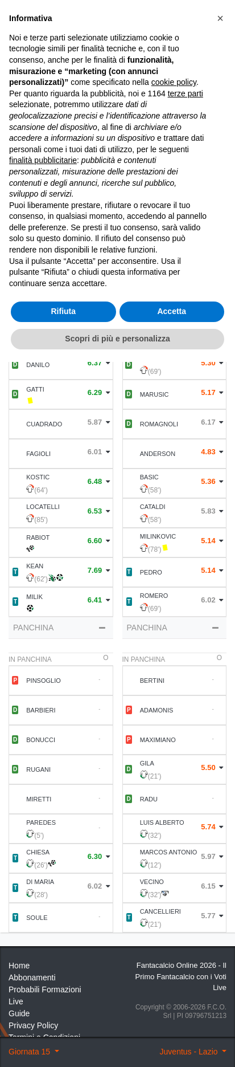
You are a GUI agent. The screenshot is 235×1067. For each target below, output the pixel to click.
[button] (220, 723)
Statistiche (49, 161)
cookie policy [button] (173, 787)
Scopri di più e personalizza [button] (117, 1043)
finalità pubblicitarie (43, 865)
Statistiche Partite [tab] (174, 238)
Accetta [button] (171, 1016)
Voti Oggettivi (134, 112)
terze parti (185, 798)
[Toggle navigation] (186, 35)
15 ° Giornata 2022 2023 (81, 63)
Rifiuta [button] (63, 1016)
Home (19, 63)
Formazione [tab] (61, 238)
